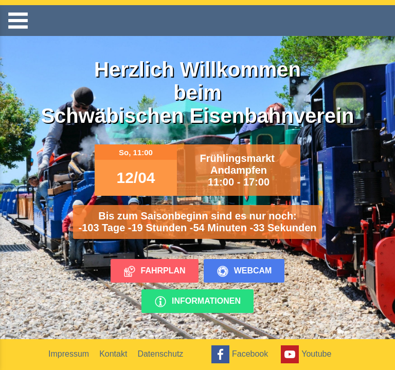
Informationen (197, 301)
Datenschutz (160, 353)
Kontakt (113, 353)
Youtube (304, 354)
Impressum (68, 353)
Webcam (244, 271)
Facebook (238, 354)
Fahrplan (154, 271)
